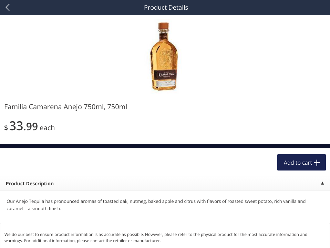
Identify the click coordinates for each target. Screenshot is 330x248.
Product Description (30, 183)
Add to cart (298, 162)
